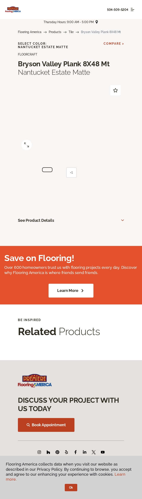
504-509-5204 (117, 9)
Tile (71, 32)
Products (55, 32)
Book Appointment (46, 425)
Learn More (71, 290)
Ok (71, 487)
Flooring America (29, 32)
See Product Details (36, 220)
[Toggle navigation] (132, 9)
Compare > (114, 43)
